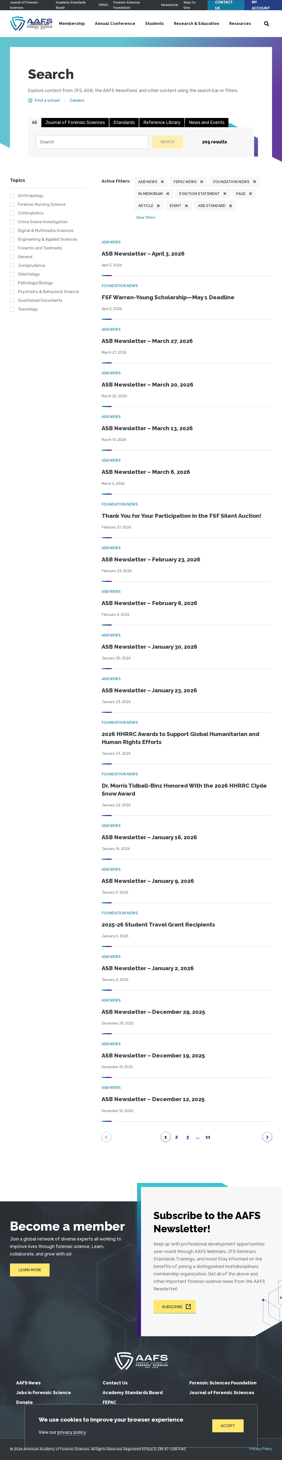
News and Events (206, 122)
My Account (261, 5)
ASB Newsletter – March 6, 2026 (146, 472)
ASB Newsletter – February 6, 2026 (149, 603)
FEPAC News (185, 182)
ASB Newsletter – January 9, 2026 (148, 881)
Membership (72, 23)
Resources (240, 23)
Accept (228, 1426)
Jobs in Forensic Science (43, 1392)
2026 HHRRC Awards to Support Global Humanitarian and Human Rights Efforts (180, 738)
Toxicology (28, 309)
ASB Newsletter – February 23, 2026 (151, 559)
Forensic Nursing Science (42, 204)
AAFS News (28, 1382)
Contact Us (224, 5)
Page (240, 194)
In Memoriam (150, 194)
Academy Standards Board (133, 1392)
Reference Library (161, 122)
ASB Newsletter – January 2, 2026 (148, 968)
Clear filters (145, 217)
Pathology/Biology (35, 283)
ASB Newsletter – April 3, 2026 (143, 253)
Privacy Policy (260, 1449)
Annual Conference (115, 23)
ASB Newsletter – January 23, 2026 (149, 690)
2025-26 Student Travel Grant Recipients (158, 924)
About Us (39, 23)
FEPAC (103, 5)
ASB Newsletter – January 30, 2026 (149, 646)
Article (145, 206)
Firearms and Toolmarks (40, 248)
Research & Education (196, 23)
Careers (77, 100)
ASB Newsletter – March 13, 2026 (147, 428)
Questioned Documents (40, 300)
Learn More (29, 1270)
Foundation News (231, 182)
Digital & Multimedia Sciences (45, 230)
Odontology (29, 274)
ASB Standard (212, 206)
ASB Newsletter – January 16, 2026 (149, 837)
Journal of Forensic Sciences (75, 122)
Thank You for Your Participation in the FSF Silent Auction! (182, 516)
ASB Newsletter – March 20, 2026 (147, 384)
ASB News (147, 182)
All (34, 122)
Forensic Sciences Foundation (223, 1382)
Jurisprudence (31, 265)
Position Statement (199, 194)
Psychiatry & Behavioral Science (48, 291)
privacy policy (71, 1432)
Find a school (47, 100)
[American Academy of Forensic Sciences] (141, 1361)
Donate (24, 1402)
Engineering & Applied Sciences (47, 239)
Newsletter (169, 5)
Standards (124, 122)
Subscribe (172, 1307)
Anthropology (31, 195)
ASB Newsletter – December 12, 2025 (153, 1099)
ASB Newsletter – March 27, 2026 (147, 341)
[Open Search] (266, 23)
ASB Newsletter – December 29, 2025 (153, 1012)
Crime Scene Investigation (43, 221)
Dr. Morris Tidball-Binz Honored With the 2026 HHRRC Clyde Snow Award (184, 789)
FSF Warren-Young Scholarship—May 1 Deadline (168, 297)
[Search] (92, 142)
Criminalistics (30, 213)
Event (176, 206)
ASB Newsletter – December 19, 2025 (153, 1055)
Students (154, 23)
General (25, 256)
